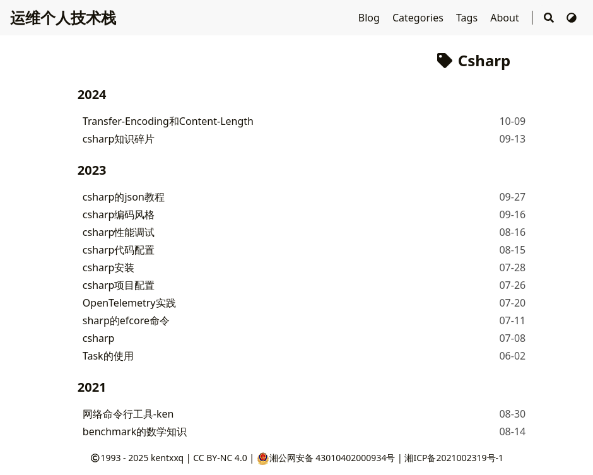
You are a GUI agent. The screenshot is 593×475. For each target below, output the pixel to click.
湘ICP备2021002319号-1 (453, 458)
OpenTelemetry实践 (129, 303)
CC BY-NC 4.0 (220, 458)
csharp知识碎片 (119, 139)
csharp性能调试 (119, 232)
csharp (99, 338)
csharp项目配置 (119, 285)
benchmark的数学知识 (135, 431)
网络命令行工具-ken (128, 414)
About (506, 18)
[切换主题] (571, 17)
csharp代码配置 (119, 250)
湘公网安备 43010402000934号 (326, 458)
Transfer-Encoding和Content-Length (168, 121)
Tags (468, 18)
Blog (370, 18)
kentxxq (167, 458)
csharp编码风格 (119, 214)
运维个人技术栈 (63, 17)
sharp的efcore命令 (126, 320)
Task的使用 (108, 356)
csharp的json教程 (124, 197)
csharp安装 (109, 267)
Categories (419, 18)
